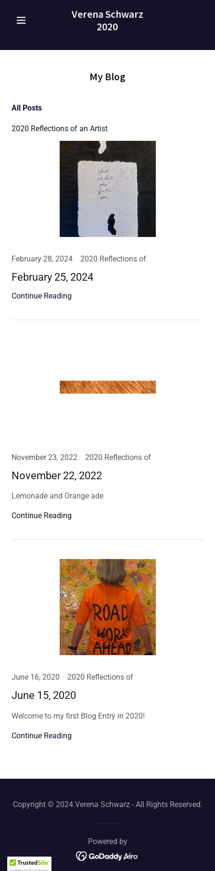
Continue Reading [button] (42, 295)
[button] (26, 20)
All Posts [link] (27, 107)
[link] (107, 20)
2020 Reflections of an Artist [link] (60, 128)
